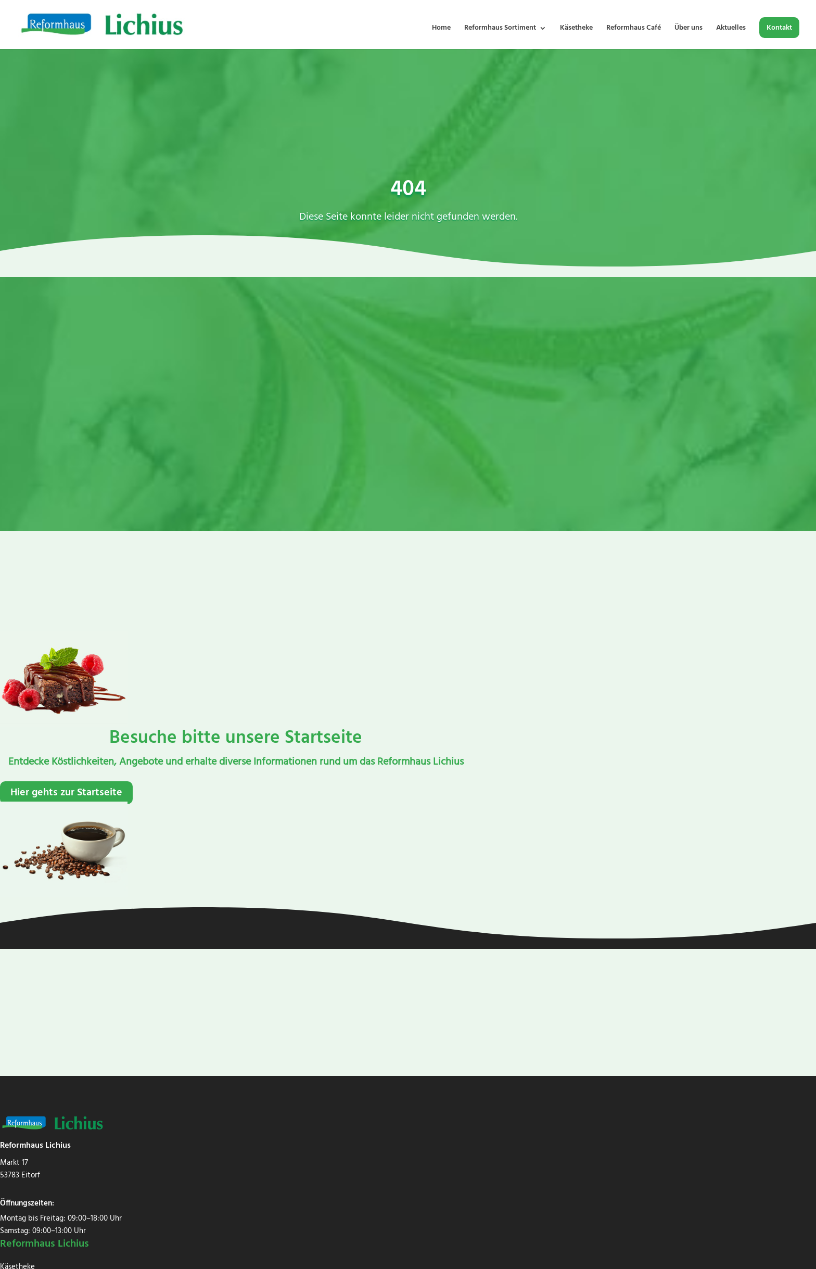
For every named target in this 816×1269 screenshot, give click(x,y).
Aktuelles (731, 29)
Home (441, 29)
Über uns (688, 29)
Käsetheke (576, 29)
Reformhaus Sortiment (500, 29)
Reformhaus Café (633, 29)
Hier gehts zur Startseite (66, 792)
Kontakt (779, 29)
